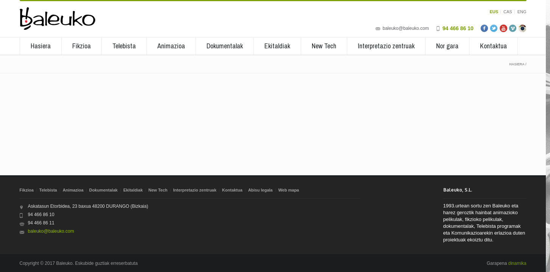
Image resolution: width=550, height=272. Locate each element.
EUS (493, 12)
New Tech (324, 46)
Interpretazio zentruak (386, 46)
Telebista (124, 46)
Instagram (522, 28)
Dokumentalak (225, 46)
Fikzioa (81, 46)
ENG (522, 12)
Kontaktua (493, 46)
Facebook (484, 28)
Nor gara (447, 46)
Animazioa (171, 46)
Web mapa (288, 190)
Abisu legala (260, 190)
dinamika (517, 263)
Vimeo (513, 28)
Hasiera (41, 46)
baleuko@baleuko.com (405, 28)
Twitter (494, 28)
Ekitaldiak (277, 46)
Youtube (503, 28)
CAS (507, 12)
